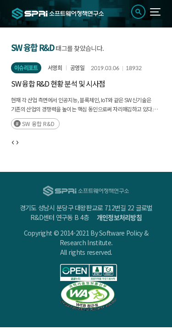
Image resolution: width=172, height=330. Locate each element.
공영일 (77, 68)
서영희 (55, 68)
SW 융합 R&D (38, 123)
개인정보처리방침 (119, 217)
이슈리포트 (26, 68)
